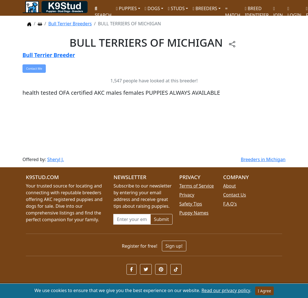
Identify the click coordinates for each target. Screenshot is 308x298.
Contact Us (234, 195)
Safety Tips (190, 204)
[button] (131, 269)
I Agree (264, 291)
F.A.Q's (230, 204)
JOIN (278, 9)
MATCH (232, 9)
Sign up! (174, 246)
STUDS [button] (176, 8)
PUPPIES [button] (126, 8)
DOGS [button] (152, 8)
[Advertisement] (154, 126)
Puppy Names (194, 213)
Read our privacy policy (225, 290)
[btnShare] (232, 44)
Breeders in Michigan (263, 159)
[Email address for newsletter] (132, 219)
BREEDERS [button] (204, 8)
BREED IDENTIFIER (257, 9)
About (229, 186)
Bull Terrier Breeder (48, 55)
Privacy (186, 195)
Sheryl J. (55, 159)
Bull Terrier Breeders (70, 24)
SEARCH (103, 9)
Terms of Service (196, 186)
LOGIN (294, 9)
